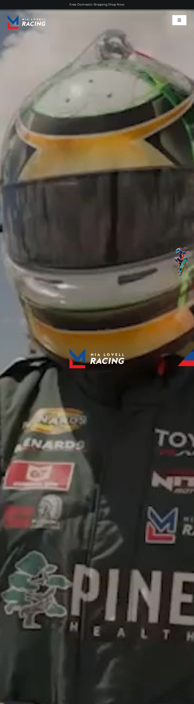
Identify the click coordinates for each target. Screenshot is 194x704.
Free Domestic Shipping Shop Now (97, 4)
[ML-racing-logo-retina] (26, 17)
